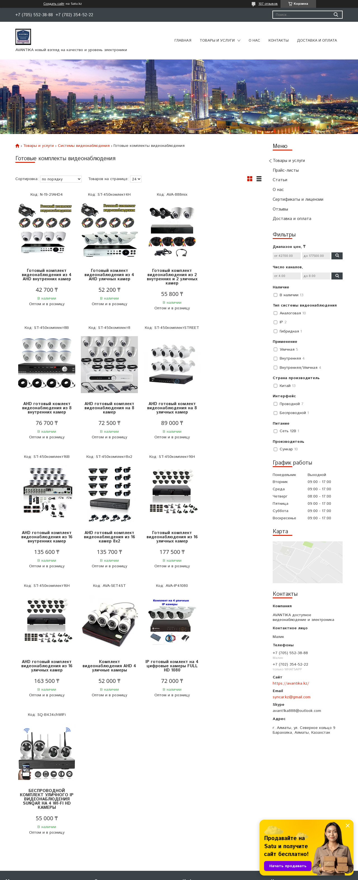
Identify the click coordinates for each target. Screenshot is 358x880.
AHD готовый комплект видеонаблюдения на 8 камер (46, 408)
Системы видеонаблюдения (84, 146)
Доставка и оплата (317, 40)
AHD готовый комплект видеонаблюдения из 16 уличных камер (107, 537)
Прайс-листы (286, 170)
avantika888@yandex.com (294, 786)
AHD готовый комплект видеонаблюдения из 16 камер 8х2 (230, 408)
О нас (254, 40)
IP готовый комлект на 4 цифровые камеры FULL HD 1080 (230, 537)
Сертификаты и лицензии (298, 199)
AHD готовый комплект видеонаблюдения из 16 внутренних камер (169, 408)
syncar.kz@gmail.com (291, 697)
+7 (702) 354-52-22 (289, 772)
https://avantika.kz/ (291, 683)
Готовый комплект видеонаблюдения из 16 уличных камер (46, 537)
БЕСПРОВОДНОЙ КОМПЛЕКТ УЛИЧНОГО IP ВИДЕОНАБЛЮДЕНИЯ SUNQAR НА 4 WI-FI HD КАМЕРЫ (46, 670)
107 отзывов (268, 3)
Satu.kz (203, 869)
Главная (183, 40)
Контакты (278, 40)
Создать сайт (53, 4)
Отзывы (280, 209)
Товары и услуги (217, 40)
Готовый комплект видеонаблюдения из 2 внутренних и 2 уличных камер (169, 277)
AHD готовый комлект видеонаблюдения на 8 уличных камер (108, 408)
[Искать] (335, 14)
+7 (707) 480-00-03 (289, 779)
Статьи (280, 180)
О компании (105, 772)
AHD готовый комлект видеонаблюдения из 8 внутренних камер (231, 275)
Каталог (13, 779)
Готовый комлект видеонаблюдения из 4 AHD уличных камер (108, 275)
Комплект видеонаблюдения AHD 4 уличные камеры (169, 537)
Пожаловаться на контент (224, 874)
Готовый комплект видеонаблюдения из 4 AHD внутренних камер (46, 275)
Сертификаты (107, 779)
